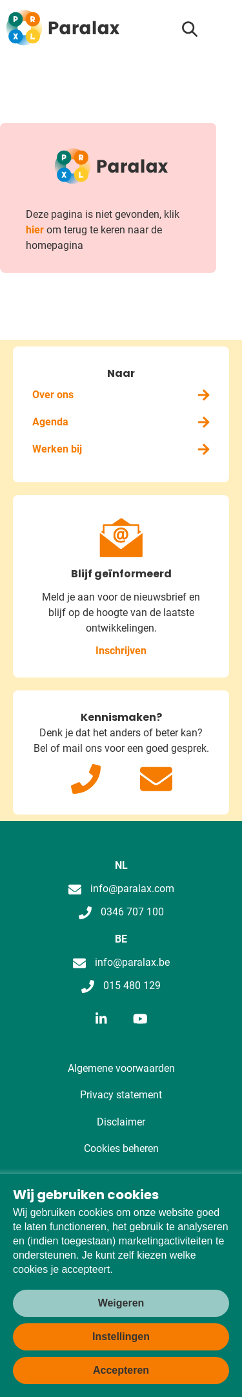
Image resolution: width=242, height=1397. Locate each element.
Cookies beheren (121, 1148)
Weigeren (121, 1302)
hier (35, 230)
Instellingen (121, 1336)
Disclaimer (121, 1122)
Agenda (121, 422)
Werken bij (121, 449)
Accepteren (121, 1370)
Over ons (121, 395)
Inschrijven (121, 651)
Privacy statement (121, 1095)
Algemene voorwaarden (121, 1068)
